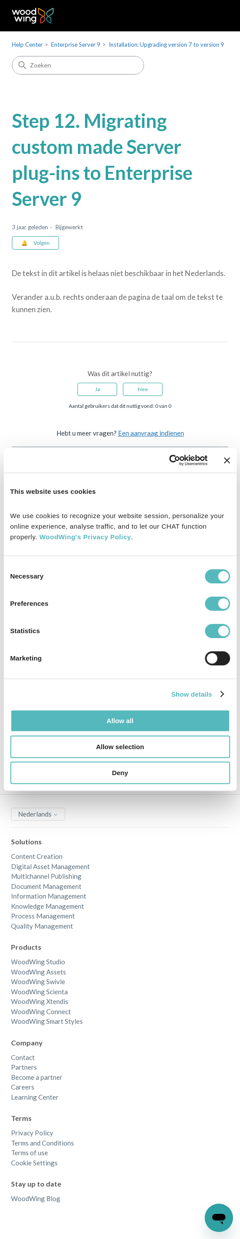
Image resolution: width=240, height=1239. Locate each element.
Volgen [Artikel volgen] (41, 242)
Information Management (48, 896)
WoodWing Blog (35, 1198)
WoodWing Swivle (38, 981)
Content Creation (37, 856)
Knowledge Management (47, 906)
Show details (191, 694)
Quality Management (42, 926)
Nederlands (38, 814)
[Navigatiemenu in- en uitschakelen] (212, 16)
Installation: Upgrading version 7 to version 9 (166, 44)
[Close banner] (227, 460)
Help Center (27, 44)
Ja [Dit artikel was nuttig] (97, 389)
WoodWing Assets (38, 972)
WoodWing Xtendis (39, 1001)
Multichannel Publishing (46, 876)
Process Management (43, 916)
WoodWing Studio (38, 962)
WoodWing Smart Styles (47, 1021)
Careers (22, 1087)
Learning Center (35, 1097)
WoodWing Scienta (39, 992)
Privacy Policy (32, 1133)
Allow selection (120, 746)
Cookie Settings (34, 1163)
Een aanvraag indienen (151, 433)
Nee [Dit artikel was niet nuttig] (143, 389)
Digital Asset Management (50, 866)
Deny (120, 772)
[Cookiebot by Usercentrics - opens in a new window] (168, 460)
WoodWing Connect (41, 1011)
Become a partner (37, 1077)
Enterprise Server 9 (75, 44)
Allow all (120, 720)
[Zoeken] (78, 65)
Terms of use (29, 1153)
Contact (23, 1057)
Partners (24, 1067)
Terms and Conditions (42, 1143)
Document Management (46, 886)
